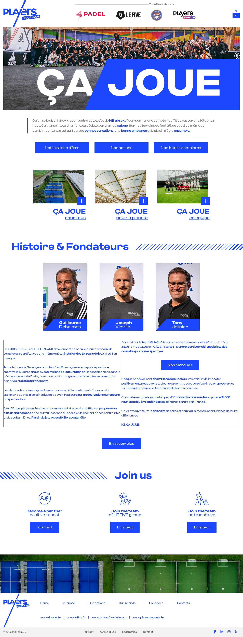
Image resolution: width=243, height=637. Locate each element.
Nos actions (121, 148)
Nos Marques (180, 365)
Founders (156, 603)
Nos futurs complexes (181, 148)
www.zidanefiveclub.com (109, 617)
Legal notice (129, 632)
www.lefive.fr (76, 617)
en (236, 16)
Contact (148, 632)
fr (236, 11)
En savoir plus (121, 443)
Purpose (69, 603)
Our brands (127, 603)
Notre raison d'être (62, 148)
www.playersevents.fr (148, 617)
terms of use (108, 632)
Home (44, 603)
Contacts (183, 603)
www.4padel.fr (50, 617)
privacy (89, 632)
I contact (44, 527)
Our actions (97, 603)
